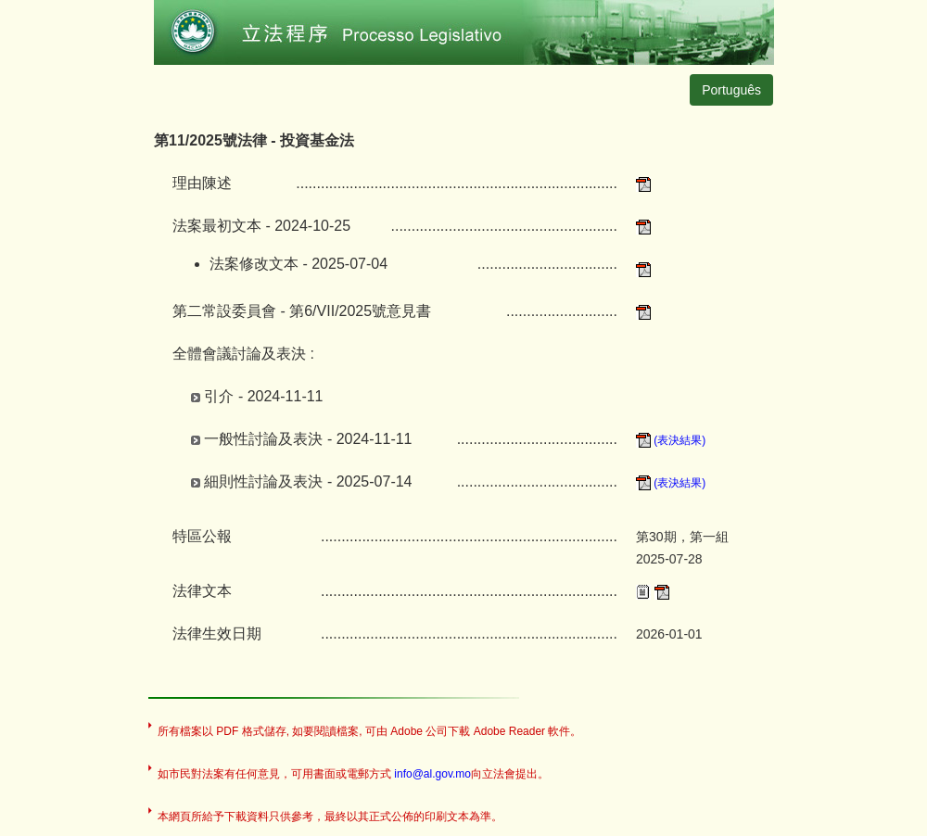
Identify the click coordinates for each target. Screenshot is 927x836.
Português (731, 89)
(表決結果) (670, 440)
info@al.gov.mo (432, 773)
